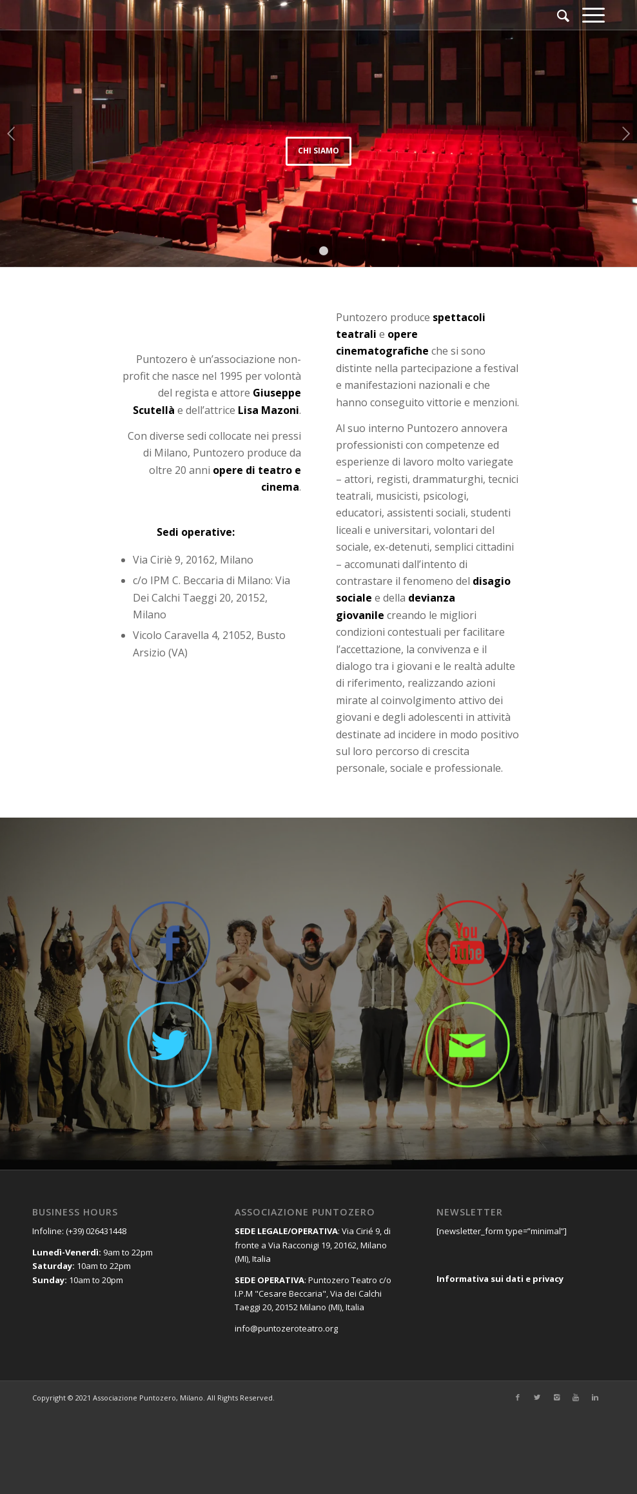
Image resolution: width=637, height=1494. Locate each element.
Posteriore (625, 133)
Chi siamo (318, 150)
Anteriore (11, 133)
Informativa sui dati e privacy (500, 1278)
